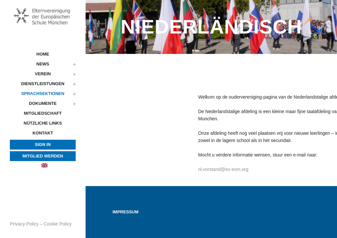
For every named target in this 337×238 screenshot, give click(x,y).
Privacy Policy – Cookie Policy (41, 223)
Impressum (126, 211)
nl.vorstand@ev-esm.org (223, 169)
